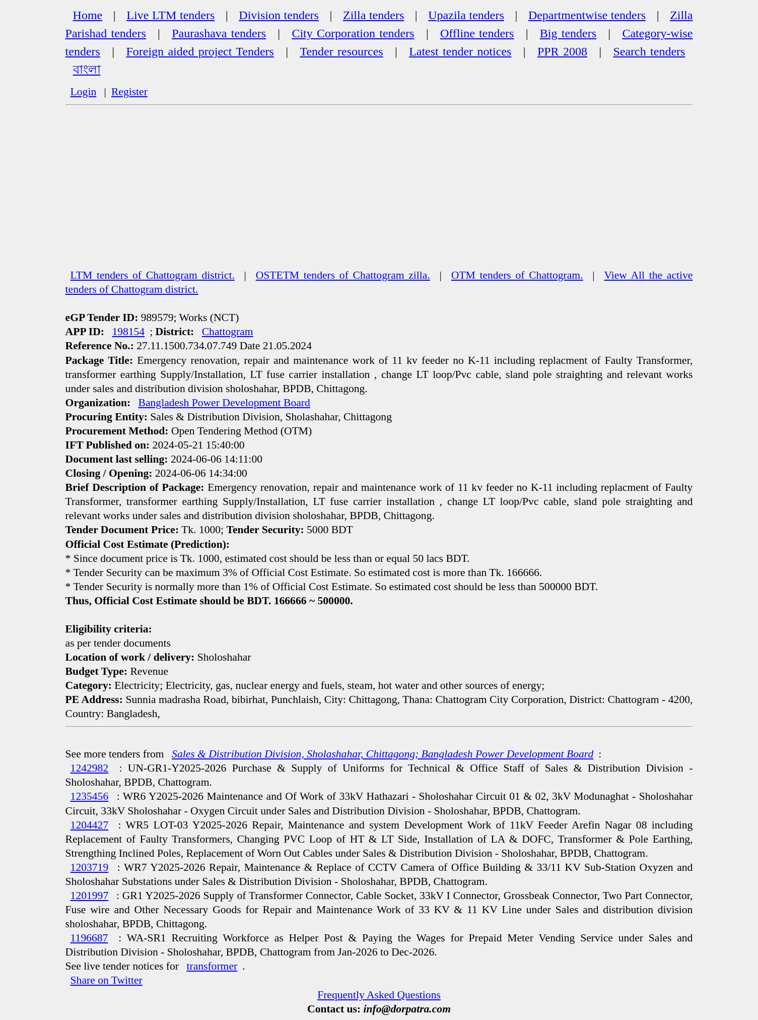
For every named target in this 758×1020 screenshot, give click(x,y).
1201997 (90, 895)
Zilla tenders (373, 15)
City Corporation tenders (353, 33)
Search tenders (649, 51)
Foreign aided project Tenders (199, 51)
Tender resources (341, 51)
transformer (211, 966)
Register (129, 92)
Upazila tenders (466, 15)
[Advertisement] (379, 192)
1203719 (90, 867)
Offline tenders (477, 33)
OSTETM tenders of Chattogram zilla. (343, 275)
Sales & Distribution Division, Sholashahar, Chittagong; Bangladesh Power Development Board (382, 754)
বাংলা (87, 69)
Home (88, 15)
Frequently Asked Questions (379, 995)
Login (84, 92)
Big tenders (568, 33)
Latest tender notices (460, 51)
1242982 (90, 768)
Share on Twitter (107, 980)
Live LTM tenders (170, 15)
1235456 (90, 796)
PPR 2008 (562, 51)
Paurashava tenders (219, 33)
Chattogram (227, 332)
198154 (128, 332)
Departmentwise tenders (587, 15)
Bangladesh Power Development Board (224, 403)
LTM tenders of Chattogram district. (153, 275)
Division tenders (279, 15)
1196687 (89, 938)
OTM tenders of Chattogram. (517, 275)
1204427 (90, 825)
